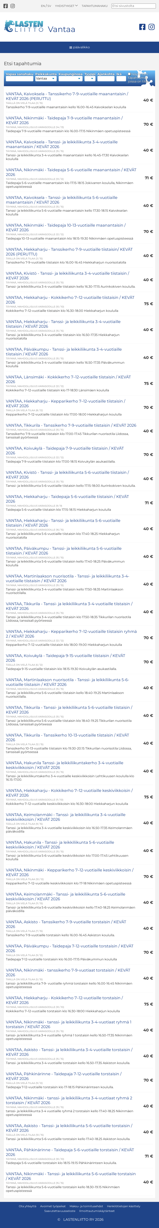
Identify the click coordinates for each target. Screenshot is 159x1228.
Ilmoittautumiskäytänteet (97, 1210)
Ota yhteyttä (27, 1206)
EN (43, 5)
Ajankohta (105, 76)
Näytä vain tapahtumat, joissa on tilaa (138, 77)
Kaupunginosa (71, 76)
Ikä (121, 76)
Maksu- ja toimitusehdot (86, 1206)
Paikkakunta (46, 76)
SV (49, 5)
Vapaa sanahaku (19, 76)
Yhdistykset (66, 5)
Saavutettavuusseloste (59, 1210)
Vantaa (61, 29)
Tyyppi (89, 76)
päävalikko (79, 47)
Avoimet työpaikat (53, 1206)
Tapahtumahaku (95, 5)
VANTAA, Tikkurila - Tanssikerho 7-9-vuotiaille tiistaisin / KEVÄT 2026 (71, 425)
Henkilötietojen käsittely (123, 1206)
